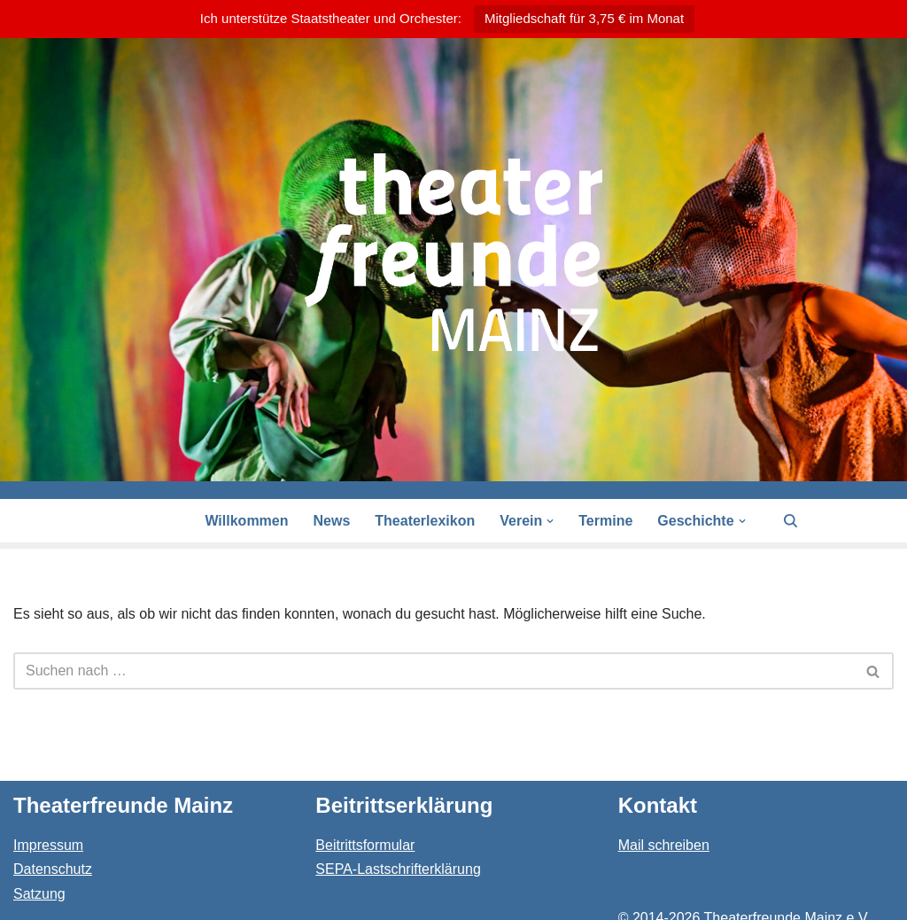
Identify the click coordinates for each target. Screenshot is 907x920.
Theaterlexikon (425, 520)
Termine (605, 520)
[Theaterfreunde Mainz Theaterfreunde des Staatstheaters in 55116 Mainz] (453, 252)
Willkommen (246, 520)
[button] (550, 521)
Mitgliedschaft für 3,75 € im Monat (584, 18)
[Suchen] (790, 520)
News (332, 520)
